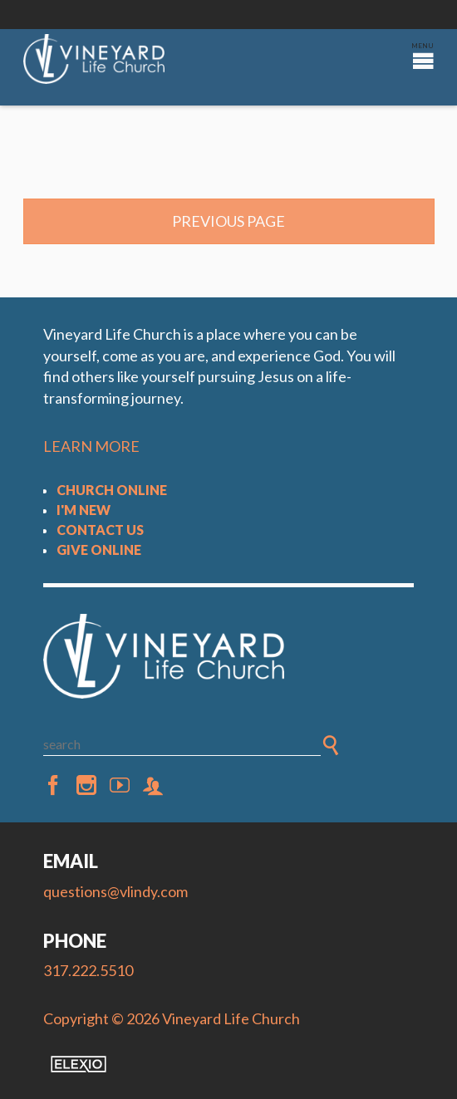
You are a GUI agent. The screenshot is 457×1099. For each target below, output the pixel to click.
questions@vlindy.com (115, 891)
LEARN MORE (91, 446)
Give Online (99, 549)
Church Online (112, 490)
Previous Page (228, 221)
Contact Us (100, 529)
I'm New (84, 510)
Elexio (78, 1064)
